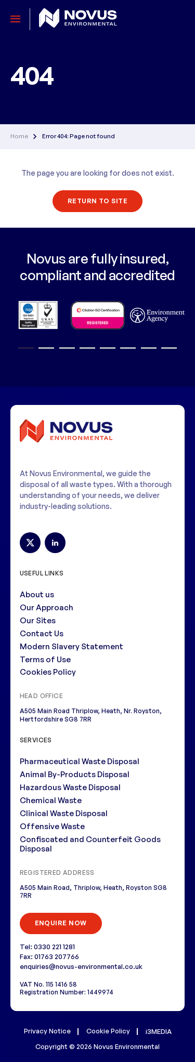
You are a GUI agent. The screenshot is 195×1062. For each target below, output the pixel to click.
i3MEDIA (159, 1031)
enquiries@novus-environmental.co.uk (81, 966)
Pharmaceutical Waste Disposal (79, 761)
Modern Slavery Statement (71, 646)
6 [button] (128, 348)
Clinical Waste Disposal (64, 813)
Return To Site (98, 201)
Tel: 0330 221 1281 (47, 946)
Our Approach (46, 607)
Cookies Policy (48, 672)
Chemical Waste (51, 800)
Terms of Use (45, 659)
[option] (38, 315)
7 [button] (149, 348)
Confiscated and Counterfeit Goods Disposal (90, 844)
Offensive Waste (52, 826)
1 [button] (26, 348)
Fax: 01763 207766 (49, 956)
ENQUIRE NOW (61, 923)
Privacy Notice (47, 1031)
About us (37, 594)
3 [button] (67, 348)
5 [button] (108, 348)
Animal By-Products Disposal (74, 774)
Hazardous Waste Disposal (70, 787)
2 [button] (46, 348)
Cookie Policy (108, 1031)
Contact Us (41, 633)
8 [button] (169, 348)
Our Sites (38, 620)
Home (19, 136)
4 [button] (87, 348)
